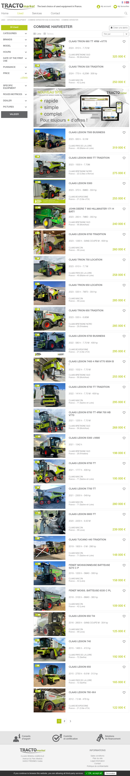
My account (104, 6)
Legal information (97, 761)
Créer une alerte (119, 28)
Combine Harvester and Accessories (44, 20)
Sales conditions (97, 756)
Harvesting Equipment (16, 20)
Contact (55, 13)
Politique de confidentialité (97, 766)
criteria (23, 78)
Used (20, 13)
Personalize (110, 773)
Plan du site (97, 759)
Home (4, 13)
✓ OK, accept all (94, 773)
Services (37, 13)
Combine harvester (70, 20)
